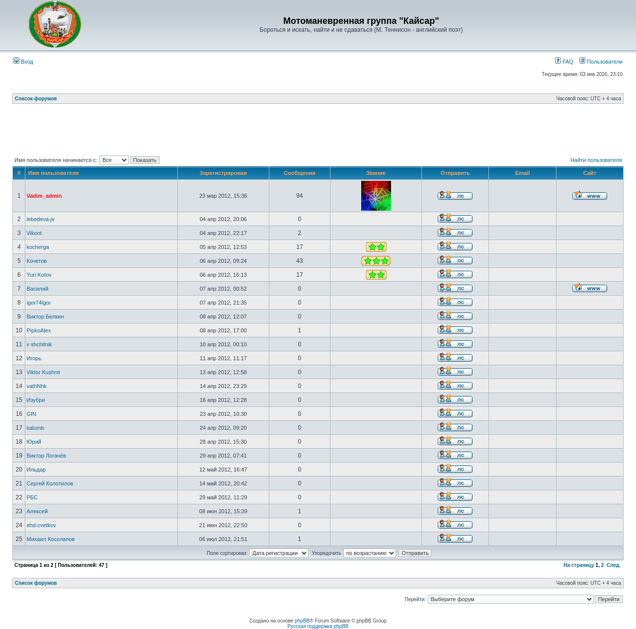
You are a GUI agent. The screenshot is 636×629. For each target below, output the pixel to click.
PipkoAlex (38, 330)
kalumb (35, 428)
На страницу (578, 565)
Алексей (37, 511)
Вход (23, 62)
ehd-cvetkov (41, 525)
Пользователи (601, 62)
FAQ (564, 62)
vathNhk (36, 386)
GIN (31, 414)
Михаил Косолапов (50, 539)
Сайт (589, 173)
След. (614, 565)
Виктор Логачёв (46, 456)
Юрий (33, 442)
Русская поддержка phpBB (317, 626)
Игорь (33, 358)
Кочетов (36, 261)
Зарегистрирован (223, 173)
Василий (37, 289)
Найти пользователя (596, 160)
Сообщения (299, 173)
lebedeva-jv (40, 219)
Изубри (35, 400)
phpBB (302, 621)
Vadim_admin (44, 196)
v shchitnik (39, 344)
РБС (31, 497)
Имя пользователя (53, 173)
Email (522, 173)
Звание (376, 173)
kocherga (37, 247)
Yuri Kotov (38, 275)
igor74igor (38, 303)
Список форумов (36, 98)
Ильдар (36, 469)
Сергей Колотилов (49, 483)
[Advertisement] (318, 131)
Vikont (33, 233)
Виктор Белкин (45, 316)
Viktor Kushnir (43, 372)
